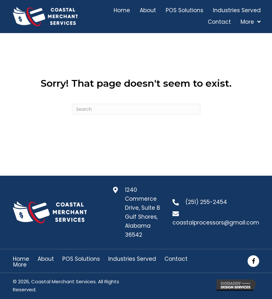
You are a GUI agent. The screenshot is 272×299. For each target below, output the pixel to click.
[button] (253, 261)
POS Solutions (81, 259)
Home (21, 259)
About (46, 259)
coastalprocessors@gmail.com (215, 222)
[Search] (136, 109)
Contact (176, 259)
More (20, 265)
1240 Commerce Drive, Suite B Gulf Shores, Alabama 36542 (142, 212)
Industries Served (132, 259)
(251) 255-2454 (206, 202)
